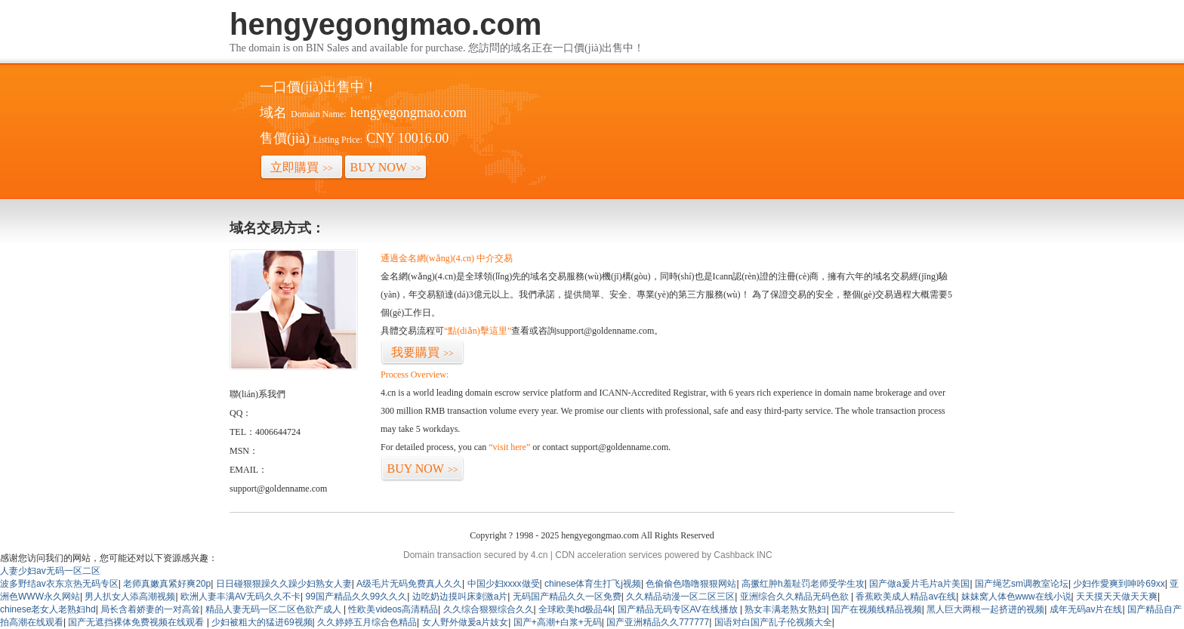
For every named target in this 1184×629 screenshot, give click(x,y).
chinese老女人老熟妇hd (48, 609)
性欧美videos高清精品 (393, 609)
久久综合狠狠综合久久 (488, 609)
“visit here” (509, 447)
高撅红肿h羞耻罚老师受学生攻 (803, 583)
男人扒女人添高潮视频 (130, 596)
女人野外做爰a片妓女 (465, 622)
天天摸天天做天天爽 (1117, 596)
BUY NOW (385, 167)
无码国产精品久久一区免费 (567, 596)
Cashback (734, 555)
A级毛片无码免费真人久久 (409, 583)
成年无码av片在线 (1086, 609)
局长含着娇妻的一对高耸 (150, 609)
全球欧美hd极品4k (575, 609)
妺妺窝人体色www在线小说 (1016, 596)
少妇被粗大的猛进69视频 (261, 622)
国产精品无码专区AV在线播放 (679, 609)
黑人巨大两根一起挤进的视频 (985, 609)
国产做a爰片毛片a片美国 (919, 583)
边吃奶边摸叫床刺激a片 (460, 596)
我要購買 (422, 352)
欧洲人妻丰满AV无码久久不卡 (240, 596)
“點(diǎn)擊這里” (477, 330)
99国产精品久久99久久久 (356, 596)
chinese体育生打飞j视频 (592, 583)
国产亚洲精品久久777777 (657, 622)
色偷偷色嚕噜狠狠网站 (691, 583)
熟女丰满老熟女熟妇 (785, 609)
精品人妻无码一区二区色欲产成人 (274, 609)
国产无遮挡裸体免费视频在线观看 (137, 622)
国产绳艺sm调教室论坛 (1021, 583)
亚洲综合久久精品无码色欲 (795, 596)
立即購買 (301, 167)
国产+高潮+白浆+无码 (557, 622)
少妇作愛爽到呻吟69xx (1118, 583)
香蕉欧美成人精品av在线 (906, 596)
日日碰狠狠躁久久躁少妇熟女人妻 (284, 583)
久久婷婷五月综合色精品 (367, 622)
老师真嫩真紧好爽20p (167, 583)
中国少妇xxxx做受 (503, 583)
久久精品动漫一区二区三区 (680, 596)
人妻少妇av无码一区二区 (50, 571)
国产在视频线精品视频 (876, 609)
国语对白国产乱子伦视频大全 (773, 622)
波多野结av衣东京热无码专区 (59, 583)
